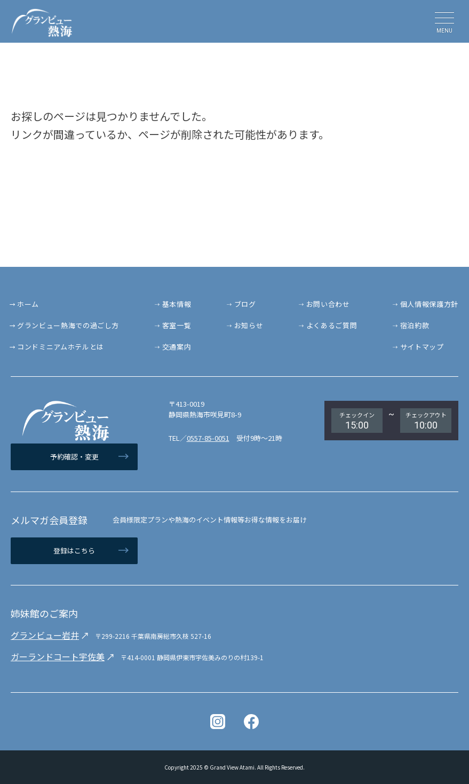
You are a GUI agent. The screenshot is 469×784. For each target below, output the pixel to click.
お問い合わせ (328, 304)
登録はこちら (74, 550)
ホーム (28, 304)
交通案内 (177, 347)
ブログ (245, 304)
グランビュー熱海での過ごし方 (68, 325)
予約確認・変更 (74, 457)
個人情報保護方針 (429, 304)
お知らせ (249, 325)
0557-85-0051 (208, 438)
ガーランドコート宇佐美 (58, 656)
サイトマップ (422, 347)
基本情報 (177, 304)
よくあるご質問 (331, 325)
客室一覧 (177, 325)
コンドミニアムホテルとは (60, 347)
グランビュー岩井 (45, 635)
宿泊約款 (415, 325)
